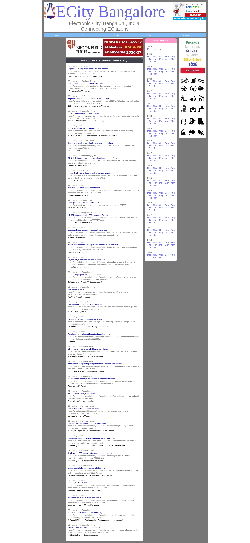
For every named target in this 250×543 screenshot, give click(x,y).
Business (49, 86)
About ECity (51, 66)
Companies (50, 106)
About (84, 35)
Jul (150, 59)
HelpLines (50, 166)
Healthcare (50, 146)
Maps (48, 186)
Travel (48, 206)
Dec (149, 56)
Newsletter (50, 226)
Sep (167, 56)
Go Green (50, 247)
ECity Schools (51, 126)
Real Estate (50, 287)
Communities (51, 307)
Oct (161, 56)
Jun (155, 59)
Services (117, 35)
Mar (149, 49)
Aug (173, 56)
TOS (149, 35)
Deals (48, 267)
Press (48, 347)
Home (56, 35)
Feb (154, 49)
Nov (155, 56)
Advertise (186, 35)
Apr (167, 59)
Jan (160, 49)
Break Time (50, 327)
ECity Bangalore (110, 11)
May (161, 59)
